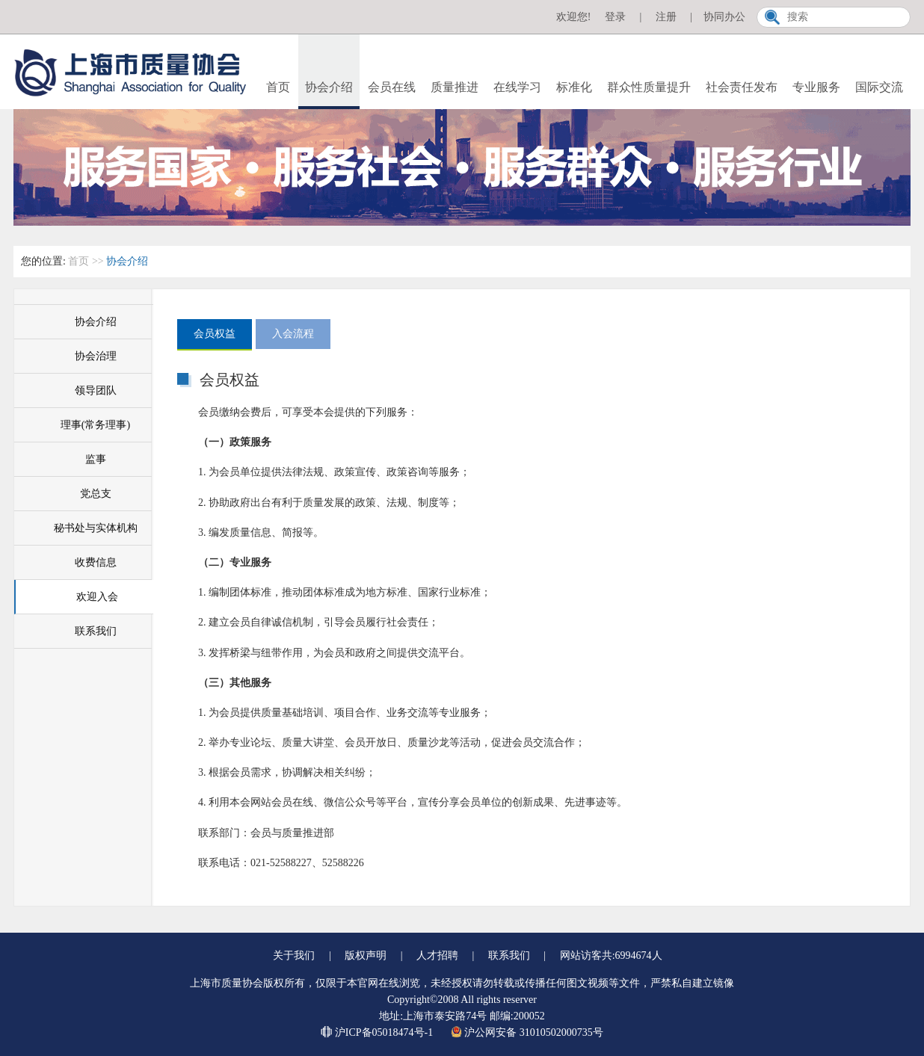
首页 (278, 87)
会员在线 (392, 87)
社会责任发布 (741, 87)
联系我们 (96, 631)
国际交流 (879, 87)
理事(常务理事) (95, 424)
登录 (615, 16)
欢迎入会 (97, 596)
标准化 (574, 87)
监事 (95, 459)
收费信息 (96, 562)
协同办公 (724, 16)
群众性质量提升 (649, 87)
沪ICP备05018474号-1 (378, 1032)
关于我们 (294, 955)
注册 (666, 16)
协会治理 (96, 356)
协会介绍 (329, 87)
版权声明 (365, 955)
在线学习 (517, 87)
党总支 (95, 493)
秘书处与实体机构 (96, 528)
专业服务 (816, 87)
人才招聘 (437, 955)
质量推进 (454, 87)
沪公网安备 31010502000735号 (527, 1032)
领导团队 (96, 390)
